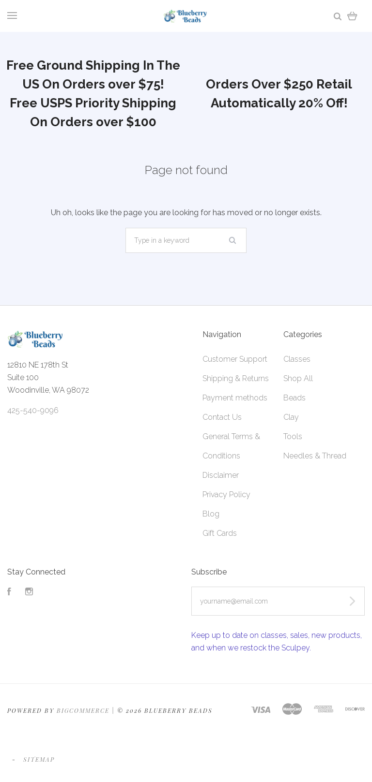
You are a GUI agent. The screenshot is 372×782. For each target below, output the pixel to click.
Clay (291, 417)
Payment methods (234, 397)
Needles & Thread (314, 455)
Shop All (298, 378)
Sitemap (39, 759)
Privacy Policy (226, 494)
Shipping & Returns (235, 378)
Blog (210, 513)
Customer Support (234, 359)
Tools (292, 436)
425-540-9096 (33, 410)
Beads (294, 397)
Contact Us (222, 417)
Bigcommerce (83, 710)
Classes (296, 359)
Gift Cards (219, 533)
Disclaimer (220, 475)
